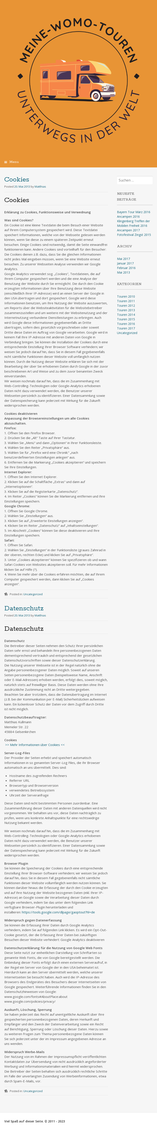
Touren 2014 (126, 315)
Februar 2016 (126, 268)
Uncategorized (33, 594)
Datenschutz (23, 608)
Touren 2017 (126, 328)
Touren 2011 (126, 301)
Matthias (40, 186)
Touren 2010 (126, 296)
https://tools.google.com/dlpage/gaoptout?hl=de (58, 912)
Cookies (16, 179)
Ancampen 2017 (128, 230)
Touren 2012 (126, 305)
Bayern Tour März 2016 (133, 212)
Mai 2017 (123, 259)
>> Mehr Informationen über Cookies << (34, 745)
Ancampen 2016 (128, 216)
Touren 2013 (126, 310)
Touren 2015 (126, 319)
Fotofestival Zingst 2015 (134, 235)
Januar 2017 (125, 263)
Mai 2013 (123, 272)
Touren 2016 (126, 324)
